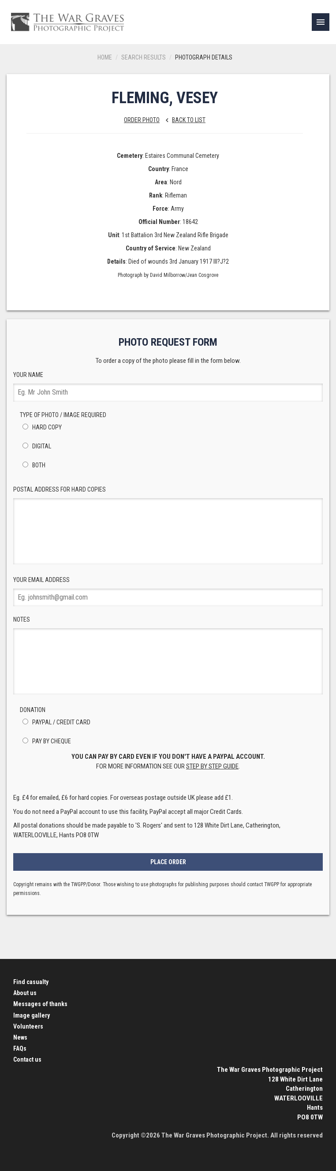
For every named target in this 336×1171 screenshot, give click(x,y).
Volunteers (28, 1026)
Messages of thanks (40, 1003)
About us (25, 992)
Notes (168, 655)
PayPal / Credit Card (55, 722)
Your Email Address (168, 591)
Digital (35, 446)
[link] (320, 22)
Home (104, 57)
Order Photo (142, 119)
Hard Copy (41, 427)
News (20, 1037)
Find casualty (31, 981)
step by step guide (212, 766)
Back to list (183, 119)
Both (32, 465)
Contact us (27, 1059)
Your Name (168, 386)
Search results (143, 57)
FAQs (19, 1048)
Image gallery (31, 1015)
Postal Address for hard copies (168, 525)
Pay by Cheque (45, 741)
